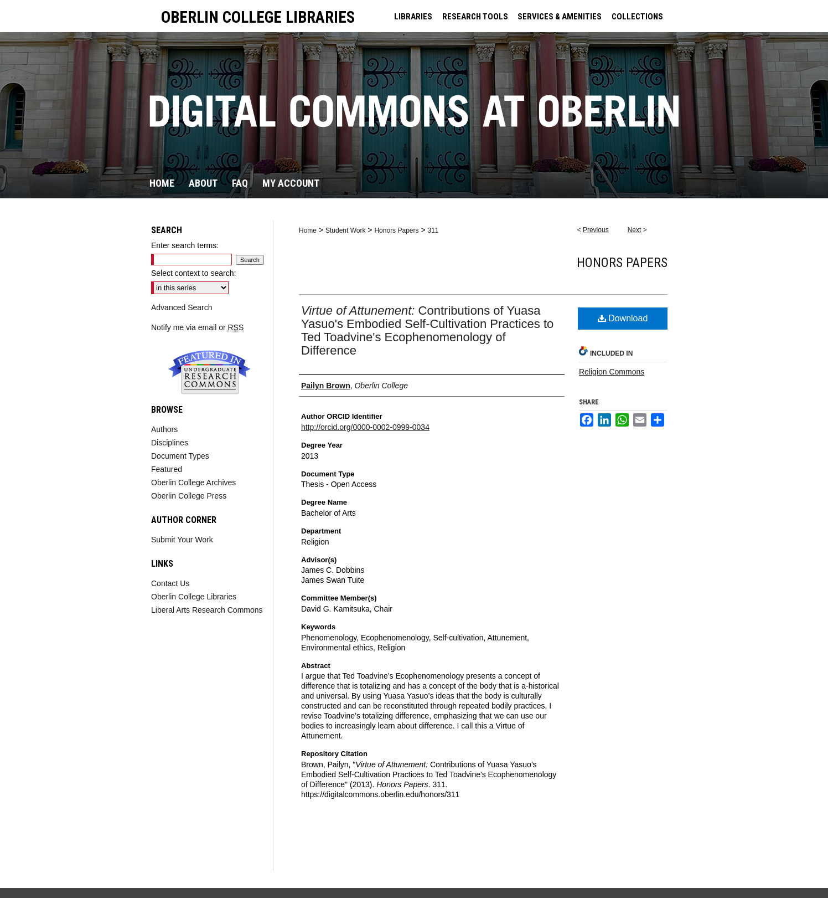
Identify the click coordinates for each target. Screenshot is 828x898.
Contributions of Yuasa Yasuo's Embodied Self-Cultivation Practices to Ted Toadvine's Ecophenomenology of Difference (427, 330)
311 (432, 230)
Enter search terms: (185, 245)
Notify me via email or (197, 327)
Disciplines (169, 442)
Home (308, 230)
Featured (166, 469)
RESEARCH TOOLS (475, 17)
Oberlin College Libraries (193, 596)
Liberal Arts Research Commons (207, 609)
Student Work (345, 230)
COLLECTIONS (637, 17)
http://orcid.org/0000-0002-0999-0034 (365, 427)
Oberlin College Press (188, 495)
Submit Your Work (182, 539)
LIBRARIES (413, 17)
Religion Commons (611, 371)
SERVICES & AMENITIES (560, 17)
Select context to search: (193, 273)
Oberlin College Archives (193, 482)
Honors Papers (396, 230)
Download (623, 318)
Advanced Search (182, 307)
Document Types (180, 455)
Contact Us (170, 583)
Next (634, 230)
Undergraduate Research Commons (209, 372)
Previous (596, 230)
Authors (164, 429)
